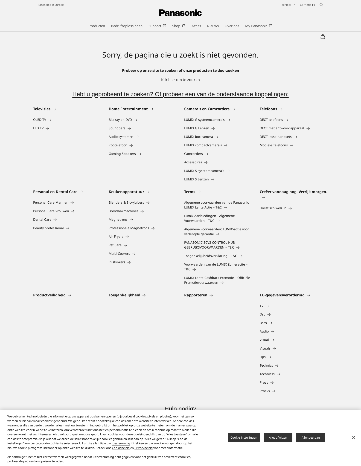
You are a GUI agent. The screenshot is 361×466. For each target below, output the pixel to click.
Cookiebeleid (121, 448)
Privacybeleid (143, 448)
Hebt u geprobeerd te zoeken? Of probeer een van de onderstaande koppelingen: (180, 94)
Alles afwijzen (278, 437)
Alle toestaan (311, 437)
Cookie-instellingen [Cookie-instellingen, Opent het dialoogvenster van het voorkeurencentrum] (243, 437)
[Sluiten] (354, 437)
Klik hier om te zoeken (180, 79)
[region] (180, 438)
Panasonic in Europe (51, 5)
